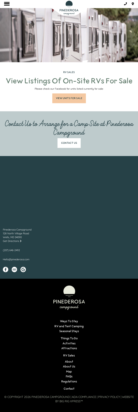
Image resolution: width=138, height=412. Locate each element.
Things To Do (69, 338)
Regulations (69, 381)
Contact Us (69, 143)
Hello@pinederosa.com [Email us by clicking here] (16, 259)
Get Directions (12, 241)
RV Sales (69, 355)
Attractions (69, 348)
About (69, 361)
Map (69, 371)
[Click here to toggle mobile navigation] (7, 3)
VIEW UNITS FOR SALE (69, 98)
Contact (69, 388)
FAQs (69, 376)
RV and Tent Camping (69, 326)
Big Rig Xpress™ (71, 401)
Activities (69, 343)
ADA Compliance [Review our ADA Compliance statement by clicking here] (84, 397)
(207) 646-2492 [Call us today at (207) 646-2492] (11, 250)
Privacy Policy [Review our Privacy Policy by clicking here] (109, 397)
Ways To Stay (69, 321)
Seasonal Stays (69, 331)
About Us (69, 366)
